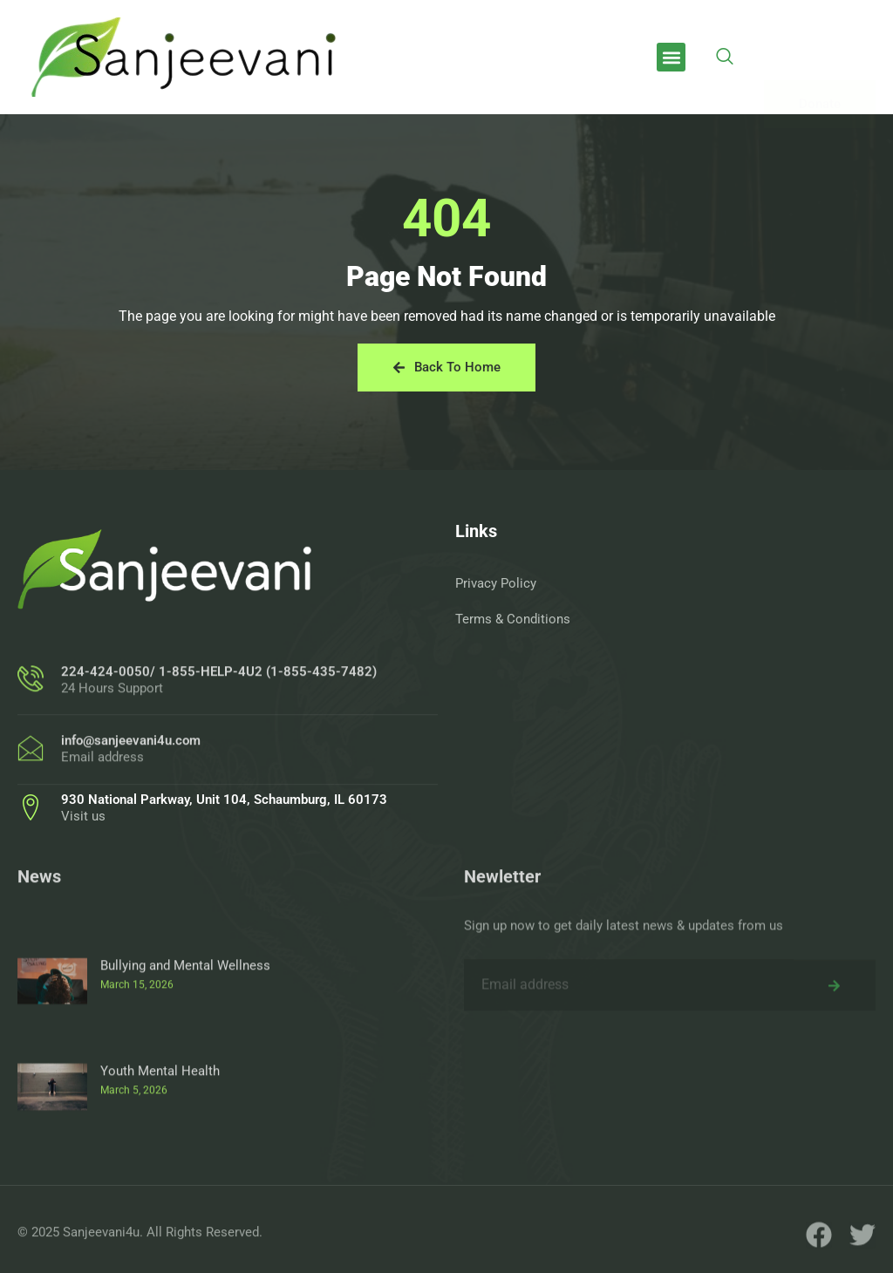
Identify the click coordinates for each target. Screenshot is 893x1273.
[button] (671, 57)
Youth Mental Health (160, 1161)
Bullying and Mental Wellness (185, 1056)
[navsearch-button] (724, 57)
